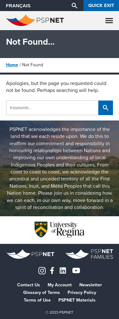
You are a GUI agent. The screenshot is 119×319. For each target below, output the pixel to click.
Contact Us (28, 285)
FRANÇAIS (18, 5)
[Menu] (109, 20)
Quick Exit (101, 5)
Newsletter (90, 285)
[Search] (74, 5)
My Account (60, 285)
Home (12, 65)
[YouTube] (76, 270)
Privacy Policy (82, 292)
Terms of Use (37, 300)
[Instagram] (42, 270)
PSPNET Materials (77, 300)
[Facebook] (52, 270)
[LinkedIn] (62, 270)
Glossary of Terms (41, 292)
